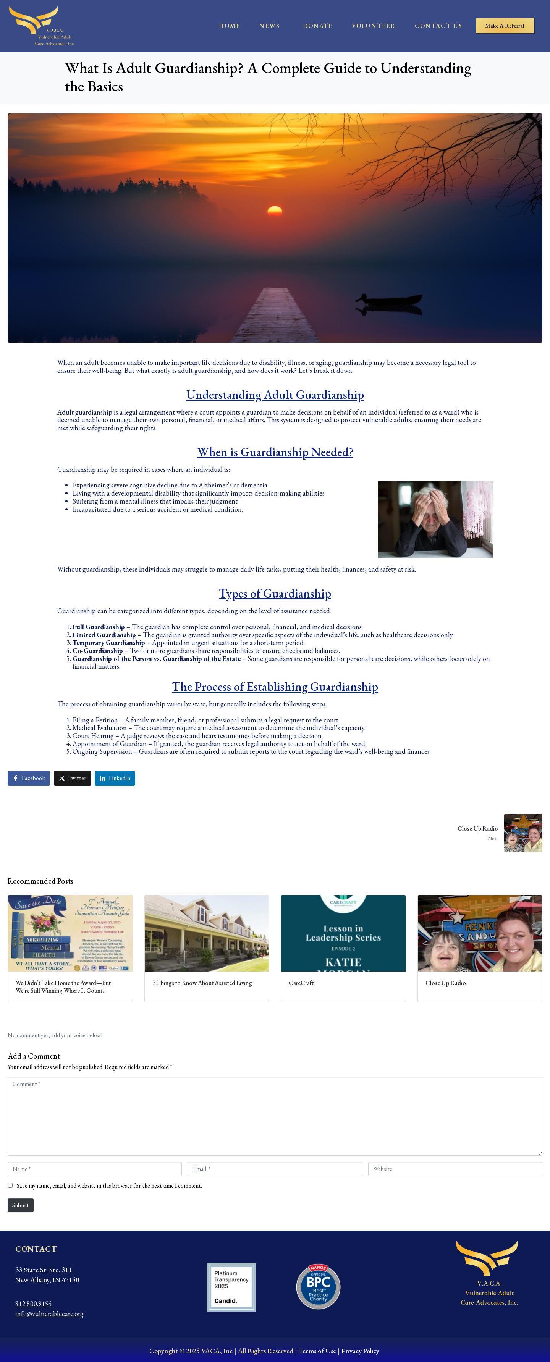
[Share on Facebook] (29, 778)
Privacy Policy (360, 1350)
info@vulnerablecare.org (49, 1313)
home (229, 26)
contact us (439, 26)
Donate (318, 26)
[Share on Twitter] (72, 778)
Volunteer (374, 26)
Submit (20, 1205)
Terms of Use (317, 1350)
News (269, 26)
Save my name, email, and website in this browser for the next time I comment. (109, 1185)
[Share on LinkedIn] (115, 778)
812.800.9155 (33, 1303)
